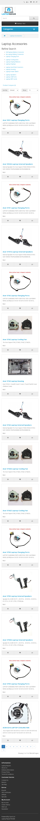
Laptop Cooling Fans (12, 60)
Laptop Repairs (6, 766)
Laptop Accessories (16, 36)
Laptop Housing (11, 69)
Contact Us (5, 780)
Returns (4, 782)
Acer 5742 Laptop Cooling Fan (15, 339)
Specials (4, 797)
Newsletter (5, 809)
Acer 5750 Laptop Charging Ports (16, 552)
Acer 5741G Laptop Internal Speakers (18, 252)
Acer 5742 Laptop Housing (13, 381)
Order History (6, 805)
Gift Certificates (6, 792)
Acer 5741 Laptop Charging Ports (16, 208)
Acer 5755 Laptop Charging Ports (16, 684)
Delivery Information (8, 770)
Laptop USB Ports (11, 77)
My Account (5, 802)
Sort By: (5, 90)
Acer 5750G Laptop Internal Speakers (18, 640)
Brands (4, 790)
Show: (24, 90)
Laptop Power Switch (12, 71)
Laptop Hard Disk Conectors (14, 67)
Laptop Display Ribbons (13, 62)
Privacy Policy (6, 772)
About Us (4, 768)
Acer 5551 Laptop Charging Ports (16, 120)
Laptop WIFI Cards (11, 79)
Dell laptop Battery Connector (15, 52)
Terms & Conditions (8, 774)
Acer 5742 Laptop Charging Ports (16, 295)
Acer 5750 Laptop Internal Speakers (17, 596)
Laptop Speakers (11, 75)
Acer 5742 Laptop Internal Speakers (17, 425)
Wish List (4, 807)
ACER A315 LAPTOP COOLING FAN (16, 728)
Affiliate (4, 794)
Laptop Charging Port (12, 56)
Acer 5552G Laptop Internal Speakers (18, 164)
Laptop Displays (11, 64)
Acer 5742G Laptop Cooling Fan (15, 469)
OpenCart (12, 817)
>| (3, 750)
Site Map (4, 784)
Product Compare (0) (9, 85)
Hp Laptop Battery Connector (15, 54)
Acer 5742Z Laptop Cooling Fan (15, 510)
